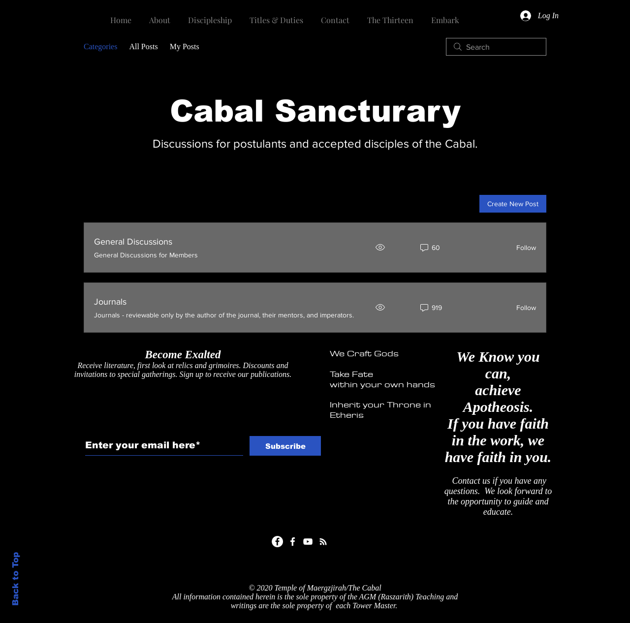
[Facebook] (277, 541)
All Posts (143, 46)
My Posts (184, 46)
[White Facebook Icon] (292, 541)
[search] (496, 47)
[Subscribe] (285, 446)
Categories (100, 46)
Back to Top (15, 579)
